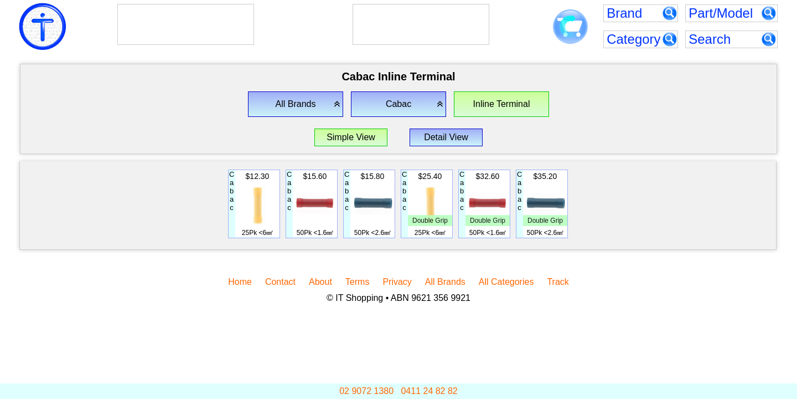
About (320, 282)
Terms (357, 282)
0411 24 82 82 (429, 391)
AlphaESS (166, 17)
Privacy (396, 282)
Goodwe (394, 17)
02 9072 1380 (366, 391)
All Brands (445, 282)
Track (557, 282)
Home (240, 282)
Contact (280, 282)
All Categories (506, 282)
